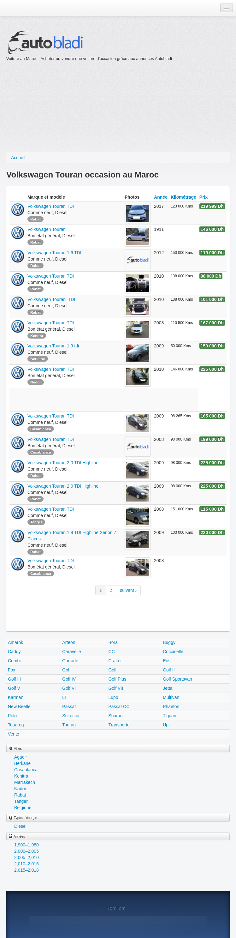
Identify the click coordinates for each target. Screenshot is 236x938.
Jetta (167, 688)
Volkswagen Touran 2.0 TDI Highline (62, 462)
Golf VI (69, 688)
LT (64, 697)
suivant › (128, 590)
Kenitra (21, 776)
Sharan (115, 715)
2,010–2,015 (26, 863)
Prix (203, 197)
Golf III (14, 679)
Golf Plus (117, 679)
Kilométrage (183, 197)
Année (161, 197)
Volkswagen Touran (47, 229)
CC (111, 651)
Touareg (16, 724)
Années (17, 836)
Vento (13, 734)
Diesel (20, 826)
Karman (15, 697)
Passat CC (118, 706)
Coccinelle (173, 651)
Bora (113, 642)
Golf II (168, 669)
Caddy (14, 651)
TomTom (116, 908)
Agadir (20, 757)
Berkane (22, 763)
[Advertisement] (106, 106)
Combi (14, 660)
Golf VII (115, 688)
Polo (12, 715)
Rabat (20, 794)
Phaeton (171, 706)
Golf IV (69, 679)
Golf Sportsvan (177, 679)
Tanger (21, 801)
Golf (112, 669)
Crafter (115, 660)
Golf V (14, 688)
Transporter (119, 724)
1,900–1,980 (26, 844)
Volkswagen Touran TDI (50, 206)
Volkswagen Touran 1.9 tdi (53, 345)
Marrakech (24, 782)
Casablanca (26, 769)
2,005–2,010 (26, 857)
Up (165, 724)
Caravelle (71, 651)
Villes (15, 748)
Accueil (18, 157)
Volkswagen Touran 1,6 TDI (54, 252)
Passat (69, 706)
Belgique (23, 807)
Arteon (68, 642)
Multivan (171, 697)
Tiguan (169, 715)
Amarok (15, 642)
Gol (65, 669)
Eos (166, 660)
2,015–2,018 (26, 870)
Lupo (113, 697)
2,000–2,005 (26, 851)
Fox (11, 669)
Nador (20, 788)
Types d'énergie (23, 817)
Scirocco (70, 715)
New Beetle (19, 706)
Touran (69, 724)
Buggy (169, 642)
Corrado (70, 660)
